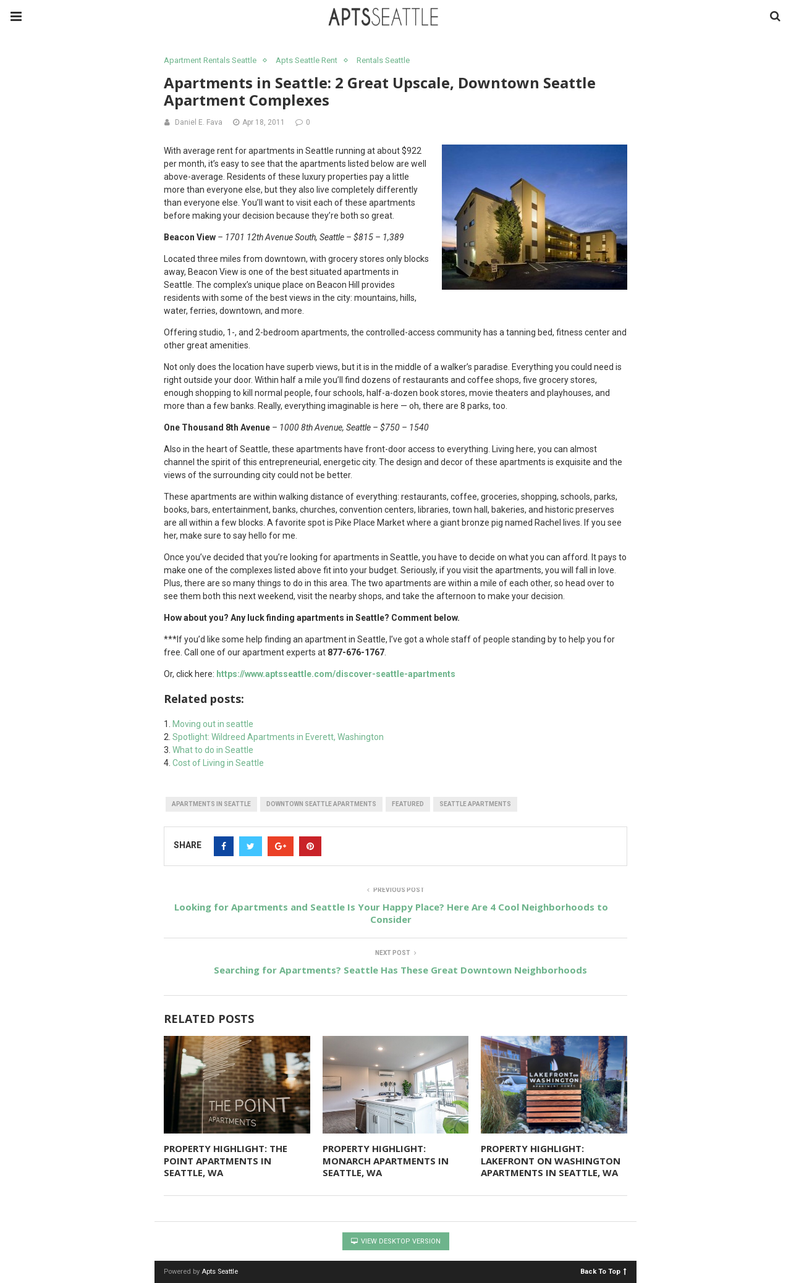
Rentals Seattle (383, 60)
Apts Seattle (219, 1272)
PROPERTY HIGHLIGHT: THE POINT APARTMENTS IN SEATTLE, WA (225, 1160)
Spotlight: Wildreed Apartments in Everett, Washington (278, 737)
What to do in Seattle (212, 750)
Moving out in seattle (212, 724)
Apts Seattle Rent (306, 60)
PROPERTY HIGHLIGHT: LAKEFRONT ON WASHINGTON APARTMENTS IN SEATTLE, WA (550, 1160)
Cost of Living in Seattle (218, 763)
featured (408, 804)
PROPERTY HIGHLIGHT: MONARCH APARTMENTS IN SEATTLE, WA (386, 1160)
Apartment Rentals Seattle (210, 60)
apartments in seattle (211, 804)
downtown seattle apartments (321, 804)
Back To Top (603, 1271)
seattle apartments (475, 804)
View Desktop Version (396, 1241)
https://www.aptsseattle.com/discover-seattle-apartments (335, 674)
